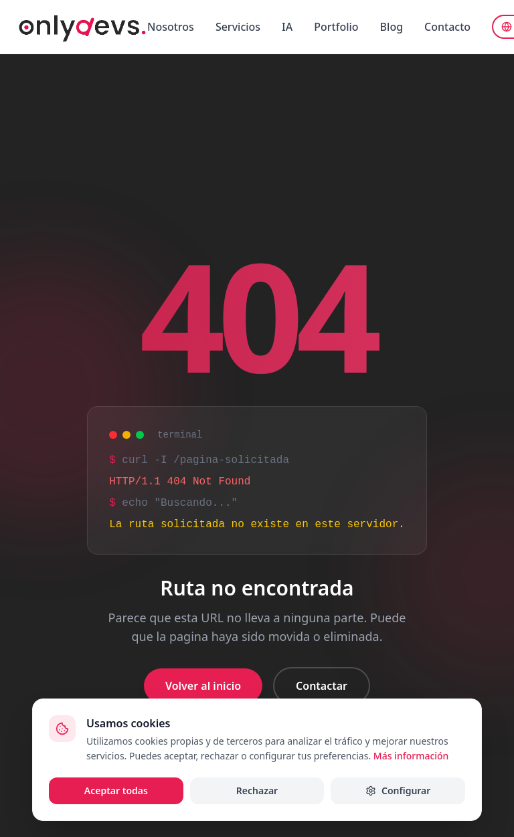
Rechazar (257, 790)
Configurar (397, 790)
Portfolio (336, 26)
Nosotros (170, 26)
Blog (391, 26)
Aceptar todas (116, 790)
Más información (411, 755)
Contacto (447, 26)
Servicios (238, 26)
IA (287, 26)
